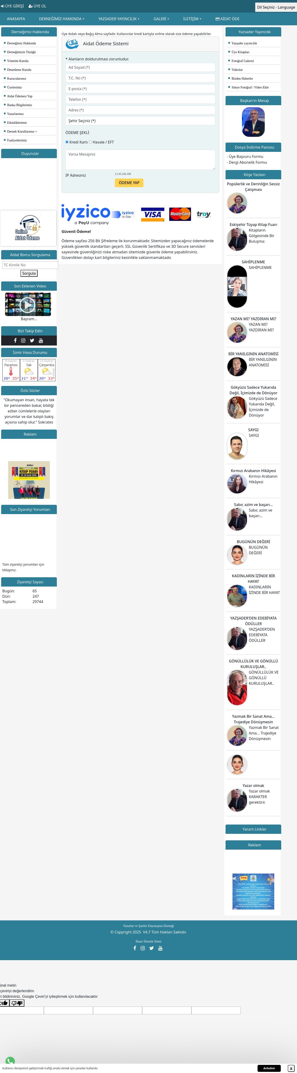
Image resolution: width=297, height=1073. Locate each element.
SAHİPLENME (253, 261)
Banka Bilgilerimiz (18, 105)
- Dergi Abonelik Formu (247, 162)
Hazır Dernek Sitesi (148, 941)
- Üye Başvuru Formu (245, 156)
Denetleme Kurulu (17, 70)
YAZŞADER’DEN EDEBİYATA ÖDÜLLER (262, 635)
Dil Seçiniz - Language (276, 7)
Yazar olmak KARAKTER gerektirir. (259, 797)
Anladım (269, 1068)
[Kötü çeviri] (17, 1003)
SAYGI (253, 429)
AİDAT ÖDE (227, 18)
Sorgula (29, 273)
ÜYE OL (37, 6)
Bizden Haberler (240, 78)
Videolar (235, 70)
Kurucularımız (15, 78)
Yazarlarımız (14, 114)
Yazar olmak (253, 785)
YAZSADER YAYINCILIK (117, 18)
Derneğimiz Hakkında (20, 43)
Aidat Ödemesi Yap (18, 96)
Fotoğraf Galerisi (241, 61)
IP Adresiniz (75, 175)
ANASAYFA (16, 18)
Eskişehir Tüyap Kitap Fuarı (253, 224)
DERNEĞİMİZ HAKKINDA (60, 18)
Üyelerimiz (13, 87)
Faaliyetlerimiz (15, 140)
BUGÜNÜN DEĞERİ (253, 541)
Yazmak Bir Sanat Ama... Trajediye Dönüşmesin (264, 733)
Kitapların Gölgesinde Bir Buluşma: (261, 236)
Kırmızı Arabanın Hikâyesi (253, 470)
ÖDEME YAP (129, 182)
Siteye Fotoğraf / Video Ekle (248, 87)
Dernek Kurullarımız (19, 131)
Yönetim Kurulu (16, 61)
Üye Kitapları (238, 52)
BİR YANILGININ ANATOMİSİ (253, 353)
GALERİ (160, 18)
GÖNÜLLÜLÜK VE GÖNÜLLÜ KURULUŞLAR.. (264, 678)
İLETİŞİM (191, 18)
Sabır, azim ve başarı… (253, 504)
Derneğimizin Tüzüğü (20, 52)
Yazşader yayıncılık (242, 43)
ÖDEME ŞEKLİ (77, 132)
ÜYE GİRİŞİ (12, 6)
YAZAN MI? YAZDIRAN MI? (253, 318)
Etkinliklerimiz (15, 122)
